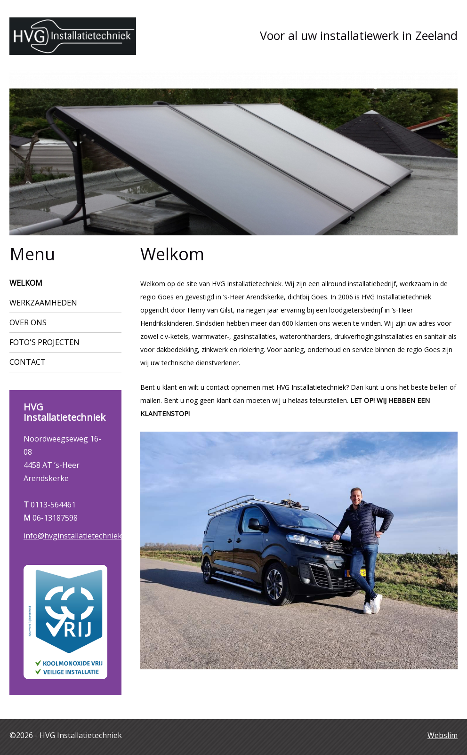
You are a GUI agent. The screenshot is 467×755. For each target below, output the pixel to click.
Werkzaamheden (43, 302)
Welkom (25, 283)
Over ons (28, 322)
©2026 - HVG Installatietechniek (65, 735)
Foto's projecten (44, 342)
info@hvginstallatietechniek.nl (77, 535)
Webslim (442, 735)
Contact (27, 362)
